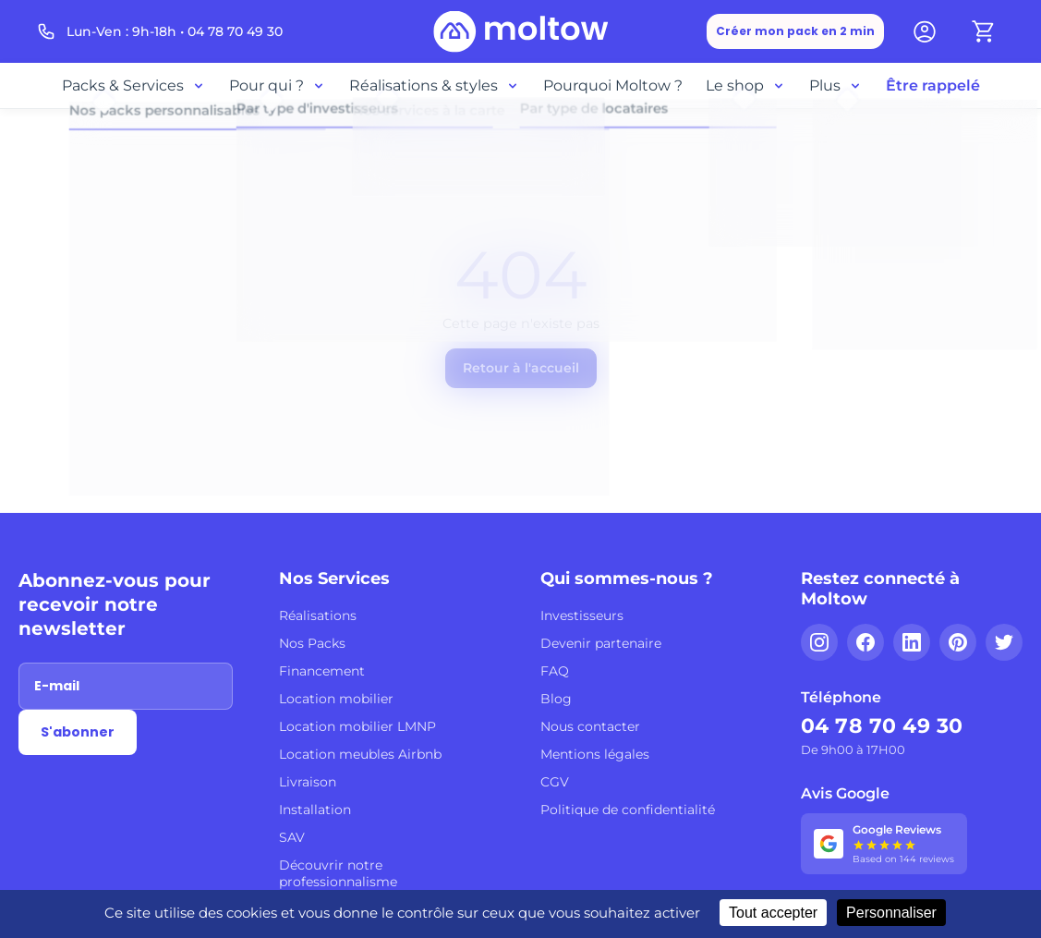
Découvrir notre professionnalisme (338, 873)
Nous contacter (590, 726)
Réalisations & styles (434, 85)
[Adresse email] (125, 686)
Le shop (746, 85)
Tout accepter (773, 912)
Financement (322, 671)
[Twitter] (1004, 642)
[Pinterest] (957, 642)
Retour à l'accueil (521, 367)
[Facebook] (865, 642)
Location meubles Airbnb (360, 754)
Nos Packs (312, 643)
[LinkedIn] (911, 642)
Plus (836, 85)
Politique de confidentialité (627, 809)
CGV (554, 782)
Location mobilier (336, 698)
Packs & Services (134, 85)
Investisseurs (581, 615)
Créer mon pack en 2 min (795, 31)
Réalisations (318, 615)
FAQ (554, 671)
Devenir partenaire (600, 643)
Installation (315, 809)
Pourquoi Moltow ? (613, 85)
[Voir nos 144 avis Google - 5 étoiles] (884, 843)
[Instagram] (819, 642)
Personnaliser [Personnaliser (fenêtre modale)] (891, 912)
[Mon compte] (924, 31)
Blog (556, 698)
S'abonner (78, 732)
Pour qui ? (277, 85)
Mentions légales (594, 754)
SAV (292, 837)
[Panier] (983, 31)
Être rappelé (933, 85)
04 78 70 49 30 (882, 725)
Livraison (307, 782)
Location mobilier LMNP (357, 726)
